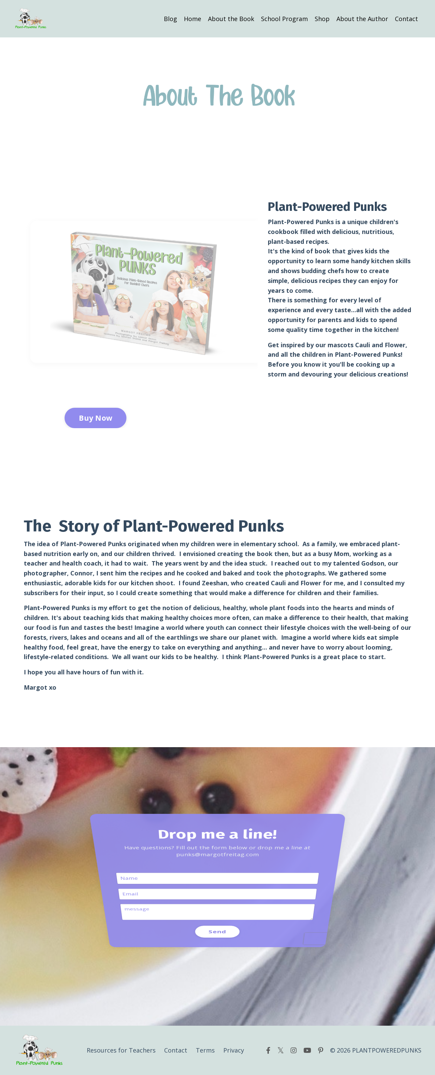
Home (192, 19)
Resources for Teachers (121, 1050)
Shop (322, 19)
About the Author (362, 19)
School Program (284, 19)
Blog (170, 19)
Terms (205, 1050)
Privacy (233, 1050)
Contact (406, 19)
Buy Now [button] (95, 418)
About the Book (231, 19)
